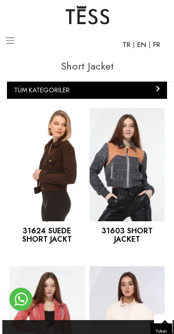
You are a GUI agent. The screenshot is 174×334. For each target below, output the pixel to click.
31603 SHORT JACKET (127, 234)
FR (156, 44)
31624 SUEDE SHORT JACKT (47, 234)
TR (127, 44)
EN (142, 44)
